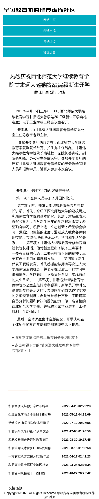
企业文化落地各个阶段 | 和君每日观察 (29, 415)
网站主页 (49, 20)
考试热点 (49, 41)
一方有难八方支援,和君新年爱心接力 (28, 457)
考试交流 (49, 30)
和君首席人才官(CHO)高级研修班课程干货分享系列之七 (29, 449)
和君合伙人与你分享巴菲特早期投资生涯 (28, 407)
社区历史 (49, 52)
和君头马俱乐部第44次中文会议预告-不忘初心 (28, 432)
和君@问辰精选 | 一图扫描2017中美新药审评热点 (26, 474)
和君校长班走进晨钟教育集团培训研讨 (28, 440)
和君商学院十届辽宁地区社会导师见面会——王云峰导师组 (28, 465)
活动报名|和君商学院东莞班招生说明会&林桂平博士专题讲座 (29, 423)
